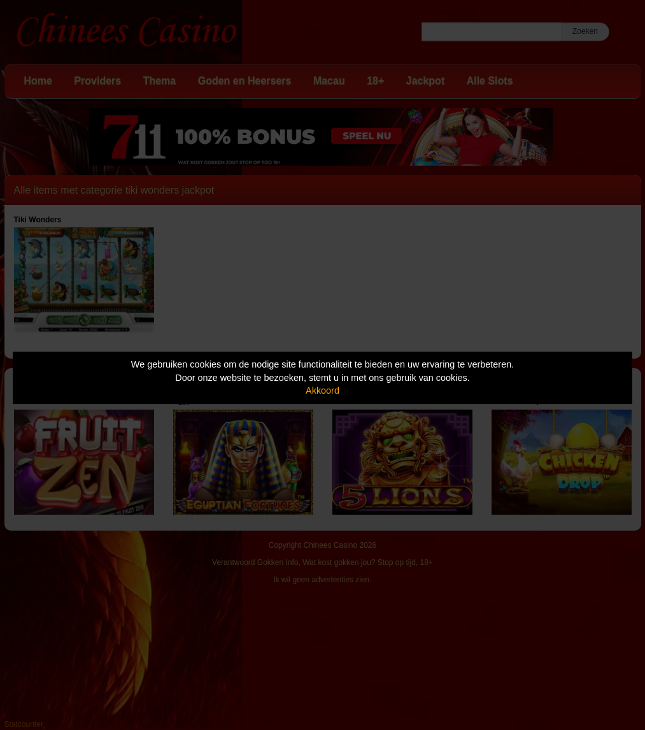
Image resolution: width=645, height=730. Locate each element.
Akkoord (322, 390)
